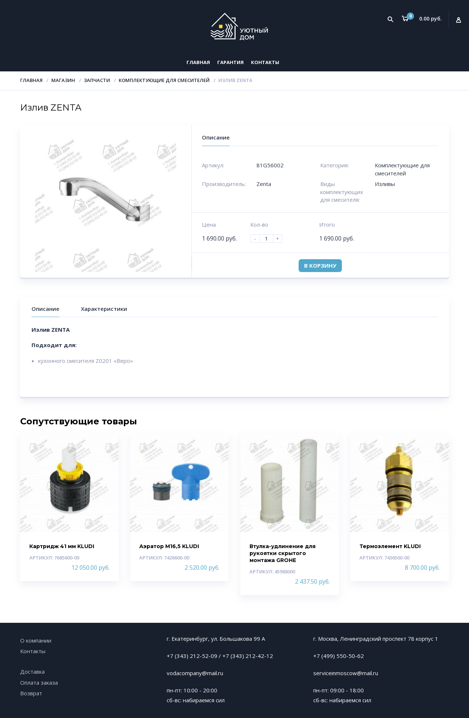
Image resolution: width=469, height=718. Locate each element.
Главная (198, 62)
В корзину (320, 265)
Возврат (31, 693)
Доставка (32, 671)
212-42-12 (259, 655)
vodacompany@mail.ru (195, 673)
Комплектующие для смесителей (164, 80)
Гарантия (230, 62)
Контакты (265, 62)
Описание (45, 308)
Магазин (63, 80)
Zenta (263, 183)
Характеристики (104, 308)
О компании (35, 640)
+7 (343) (233, 655)
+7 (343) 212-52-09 (192, 655)
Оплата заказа (39, 682)
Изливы (385, 183)
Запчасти (97, 80)
